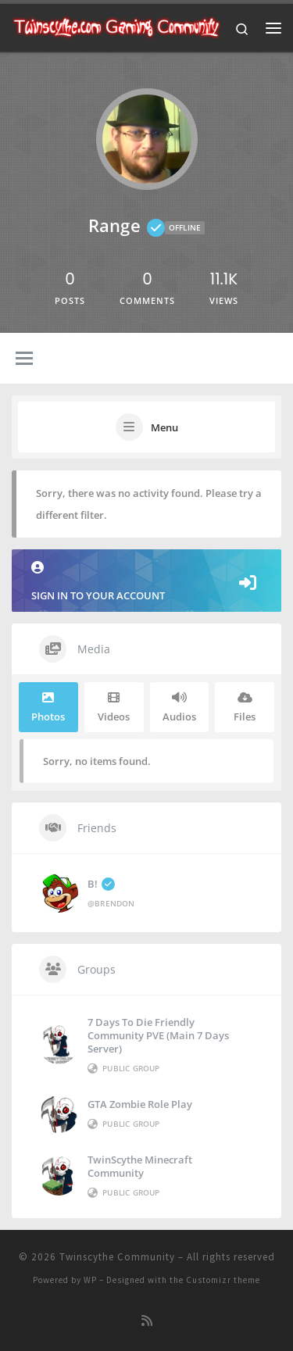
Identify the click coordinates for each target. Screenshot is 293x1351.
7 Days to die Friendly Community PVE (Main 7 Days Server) (158, 1035)
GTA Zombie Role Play (140, 1104)
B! (101, 884)
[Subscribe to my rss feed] (146, 1321)
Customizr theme (223, 1279)
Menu (164, 427)
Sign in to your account (146, 581)
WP (90, 1279)
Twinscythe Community (117, 1256)
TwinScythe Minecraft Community (140, 1166)
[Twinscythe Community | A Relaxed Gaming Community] (116, 26)
